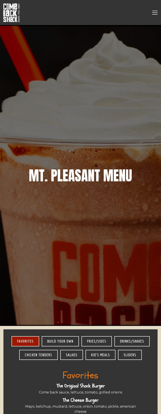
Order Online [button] (80, 407)
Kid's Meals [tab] (100, 322)
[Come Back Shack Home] (11, 12)
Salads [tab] (71, 322)
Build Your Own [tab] (60, 309)
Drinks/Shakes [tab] (132, 309)
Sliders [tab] (130, 322)
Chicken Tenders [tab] (38, 322)
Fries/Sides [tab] (96, 309)
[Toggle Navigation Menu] (155, 12)
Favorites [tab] (25, 309)
